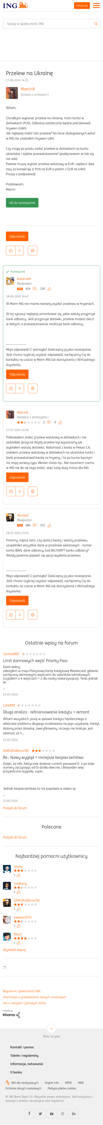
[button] (10, 250)
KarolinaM (24, 279)
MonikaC (23, 515)
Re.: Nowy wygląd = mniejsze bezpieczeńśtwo (43, 757)
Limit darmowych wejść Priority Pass (35, 660)
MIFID (68, 1083)
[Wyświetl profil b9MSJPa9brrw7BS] (27, 901)
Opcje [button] (32, 250)
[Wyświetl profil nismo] (25, 867)
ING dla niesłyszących (24, 1083)
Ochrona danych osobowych (23, 1088)
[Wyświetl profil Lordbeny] (25, 884)
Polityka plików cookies (62, 1088)
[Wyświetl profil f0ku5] (25, 935)
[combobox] (51, 23)
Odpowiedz (17, 236)
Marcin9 (28, 88)
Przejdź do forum (15, 808)
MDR (81, 1083)
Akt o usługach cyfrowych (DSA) (24, 1003)
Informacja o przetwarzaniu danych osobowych (34, 997)
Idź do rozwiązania (22, 203)
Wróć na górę (51, 1036)
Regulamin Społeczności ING (21, 991)
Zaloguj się (82, 5)
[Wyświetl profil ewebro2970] (25, 918)
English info (52, 1083)
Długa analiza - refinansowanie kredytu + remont (46, 712)
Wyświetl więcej (14, 950)
